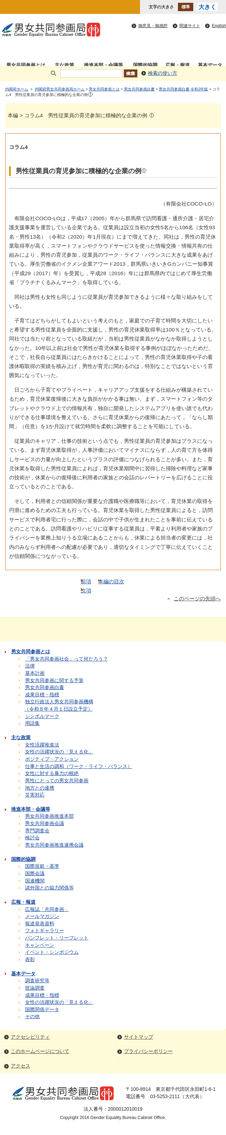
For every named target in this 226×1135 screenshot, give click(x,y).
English (219, 25)
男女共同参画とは (104, 89)
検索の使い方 (162, 73)
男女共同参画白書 (139, 89)
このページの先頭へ (197, 598)
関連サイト (189, 25)
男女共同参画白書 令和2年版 (183, 89)
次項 (86, 590)
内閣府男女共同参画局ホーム (60, 89)
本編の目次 (111, 581)
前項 (86, 581)
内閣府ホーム (16, 89)
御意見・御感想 (152, 25)
